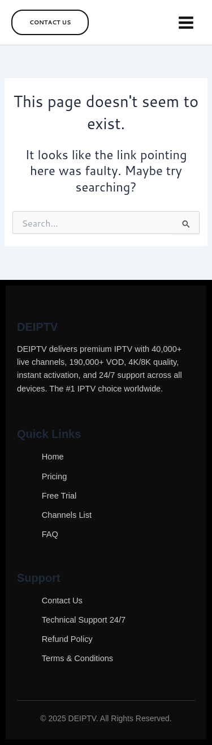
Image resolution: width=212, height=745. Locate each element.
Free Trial (59, 495)
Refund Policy (67, 639)
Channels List (67, 515)
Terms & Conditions (77, 658)
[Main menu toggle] (186, 22)
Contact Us (62, 600)
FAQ (50, 534)
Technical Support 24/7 (84, 619)
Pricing (54, 476)
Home (53, 456)
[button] (50, 22)
